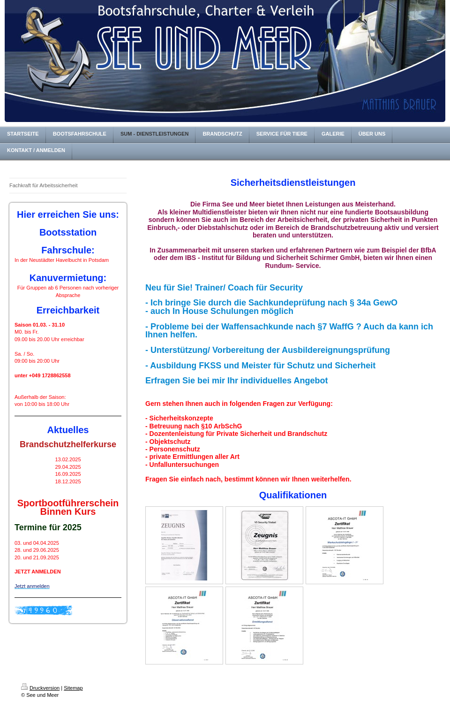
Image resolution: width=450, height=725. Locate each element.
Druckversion (40, 688)
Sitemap (73, 688)
